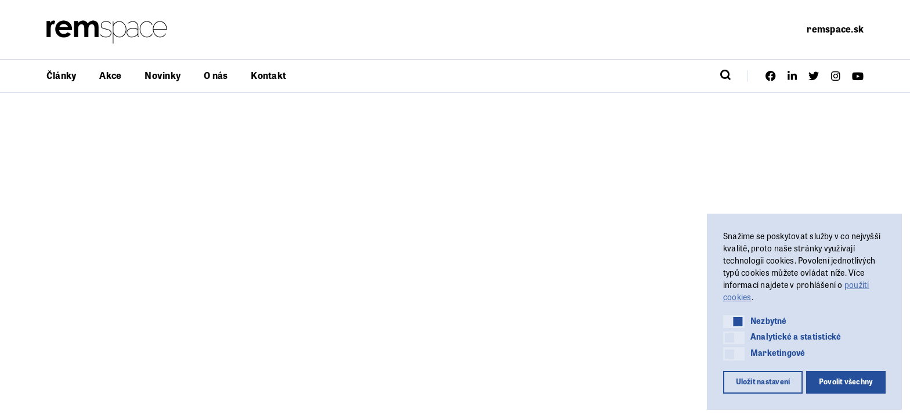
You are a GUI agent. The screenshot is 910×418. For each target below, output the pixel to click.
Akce (110, 75)
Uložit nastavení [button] (763, 381)
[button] (734, 321)
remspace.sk (835, 28)
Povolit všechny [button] (846, 381)
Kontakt (268, 75)
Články (61, 75)
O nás (216, 75)
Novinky (162, 75)
